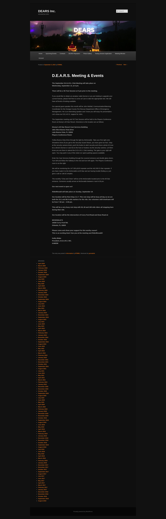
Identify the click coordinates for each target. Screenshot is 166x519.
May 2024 (41, 308)
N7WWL (59, 64)
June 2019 (41, 425)
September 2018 (43, 445)
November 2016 (43, 494)
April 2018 (41, 456)
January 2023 (42, 335)
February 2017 (42, 487)
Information (69, 253)
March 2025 (42, 288)
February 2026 (42, 268)
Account (41, 58)
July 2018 (41, 449)
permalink (92, 253)
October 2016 (42, 496)
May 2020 (41, 402)
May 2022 (41, 348)
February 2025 (42, 290)
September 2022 (43, 342)
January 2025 (42, 292)
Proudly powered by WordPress (83, 511)
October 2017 (42, 469)
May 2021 (41, 375)
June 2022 (41, 346)
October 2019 (42, 418)
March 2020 (42, 407)
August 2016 (42, 501)
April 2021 (41, 377)
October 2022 (42, 339)
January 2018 (42, 463)
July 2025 (41, 279)
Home (40, 53)
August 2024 (42, 301)
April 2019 (41, 429)
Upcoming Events (51, 53)
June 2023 (41, 324)
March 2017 (42, 485)
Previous (118, 64)
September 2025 (43, 274)
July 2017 (41, 476)
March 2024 (42, 310)
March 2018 (42, 458)
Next (126, 64)
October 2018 (42, 442)
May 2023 (41, 326)
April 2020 (41, 404)
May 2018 (41, 454)
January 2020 (42, 411)
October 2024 (42, 297)
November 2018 (43, 440)
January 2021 (42, 384)
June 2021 (41, 373)
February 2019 (42, 433)
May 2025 (41, 283)
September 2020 (43, 393)
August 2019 (42, 422)
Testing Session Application (103, 53)
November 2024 (43, 295)
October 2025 (42, 272)
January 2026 (42, 270)
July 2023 (41, 322)
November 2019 (43, 416)
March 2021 (42, 380)
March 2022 (42, 353)
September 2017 (43, 471)
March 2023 (42, 330)
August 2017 (42, 474)
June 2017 (41, 478)
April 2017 (41, 483)
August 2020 (42, 395)
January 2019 (42, 436)
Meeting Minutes (120, 53)
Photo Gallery (87, 53)
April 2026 (41, 263)
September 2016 (43, 498)
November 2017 (43, 467)
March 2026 (42, 266)
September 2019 (43, 420)
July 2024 (41, 304)
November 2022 (43, 337)
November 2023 (43, 315)
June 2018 (41, 451)
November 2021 (43, 362)
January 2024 (42, 312)
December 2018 (43, 438)
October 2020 (42, 391)
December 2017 (43, 465)
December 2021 (43, 360)
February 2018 (42, 460)
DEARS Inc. (47, 11)
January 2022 (42, 357)
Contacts (62, 53)
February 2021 (42, 382)
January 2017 (42, 489)
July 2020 (41, 398)
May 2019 (41, 427)
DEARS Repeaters (74, 53)
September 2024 (43, 299)
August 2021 (42, 368)
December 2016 (43, 492)
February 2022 (42, 355)
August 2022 (42, 344)
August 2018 (42, 447)
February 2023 (42, 333)
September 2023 (43, 317)
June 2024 (41, 306)
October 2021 (42, 364)
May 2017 (41, 480)
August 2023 (42, 319)
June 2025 (41, 281)
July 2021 (41, 371)
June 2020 (41, 400)
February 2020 (42, 409)
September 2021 (43, 366)
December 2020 (43, 386)
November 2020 (43, 389)
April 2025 (41, 286)
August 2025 (42, 277)
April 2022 (41, 351)
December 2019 (43, 413)
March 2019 (42, 431)
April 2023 (41, 328)
